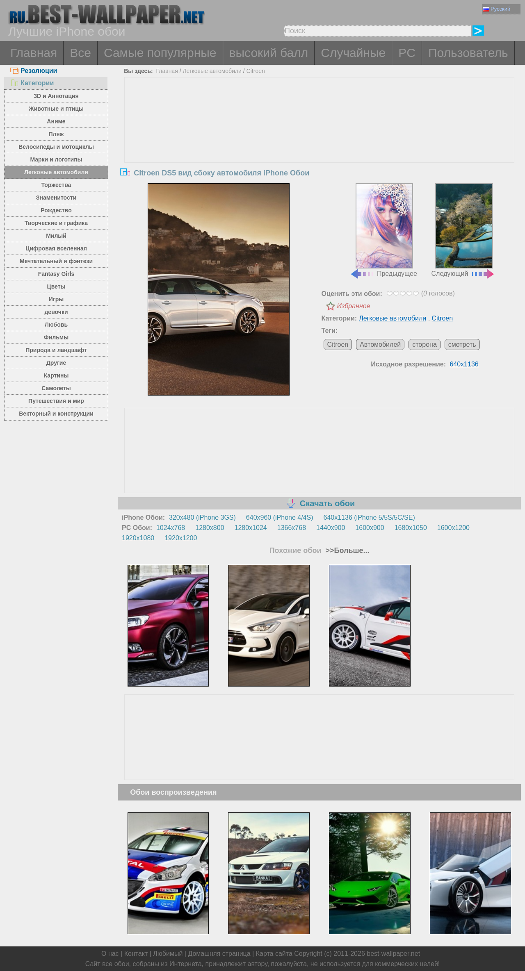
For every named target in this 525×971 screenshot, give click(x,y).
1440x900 (330, 527)
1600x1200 (453, 527)
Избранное (353, 305)
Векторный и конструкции (56, 413)
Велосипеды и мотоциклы (56, 146)
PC (406, 52)
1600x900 (369, 527)
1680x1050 (411, 527)
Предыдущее (383, 230)
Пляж (56, 134)
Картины (56, 375)
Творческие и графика (56, 223)
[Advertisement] (319, 139)
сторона (424, 344)
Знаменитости (56, 197)
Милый (56, 235)
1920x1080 (138, 537)
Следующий (463, 230)
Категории (32, 83)
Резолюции (33, 70)
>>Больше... (347, 550)
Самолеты (56, 388)
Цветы (56, 286)
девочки (56, 312)
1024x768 (170, 527)
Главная (33, 52)
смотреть (462, 344)
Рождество (56, 210)
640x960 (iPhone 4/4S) (279, 517)
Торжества (56, 185)
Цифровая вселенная (56, 248)
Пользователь (468, 52)
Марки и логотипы (56, 159)
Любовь (56, 324)
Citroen (256, 71)
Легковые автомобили (56, 172)
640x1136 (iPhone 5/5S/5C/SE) (369, 517)
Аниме (56, 121)
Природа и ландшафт (56, 350)
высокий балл (268, 52)
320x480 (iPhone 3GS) (202, 517)
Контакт (136, 953)
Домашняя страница (219, 953)
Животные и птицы (56, 108)
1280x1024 (251, 527)
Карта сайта (274, 953)
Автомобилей (380, 344)
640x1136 (464, 364)
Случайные (353, 52)
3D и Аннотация (56, 96)
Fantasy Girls (56, 274)
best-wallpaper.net (393, 953)
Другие (56, 362)
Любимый (168, 953)
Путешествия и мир (56, 401)
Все (80, 52)
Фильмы (56, 337)
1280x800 (209, 527)
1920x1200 (180, 537)
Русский (496, 9)
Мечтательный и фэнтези (56, 261)
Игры (56, 299)
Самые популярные (160, 52)
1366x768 (291, 527)
